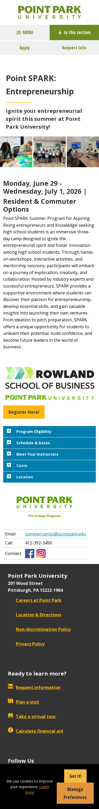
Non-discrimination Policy (39, 629)
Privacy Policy (26, 644)
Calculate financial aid (35, 731)
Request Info (74, 48)
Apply (25, 48)
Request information (34, 687)
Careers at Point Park (35, 600)
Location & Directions (34, 615)
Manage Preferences (75, 793)
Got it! (75, 776)
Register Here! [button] (23, 412)
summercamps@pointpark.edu (55, 534)
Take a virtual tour (32, 716)
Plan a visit (23, 702)
